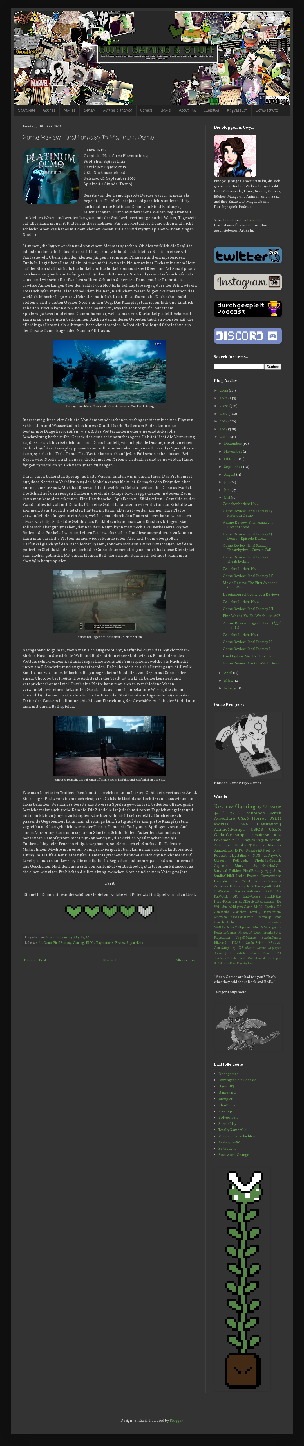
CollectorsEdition (259, 958)
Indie (240, 876)
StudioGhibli (224, 876)
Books (166, 111)
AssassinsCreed (242, 917)
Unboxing (238, 886)
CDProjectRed (253, 902)
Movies (69, 111)
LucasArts (274, 922)
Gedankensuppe (230, 835)
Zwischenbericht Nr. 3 (241, 569)
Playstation (222, 938)
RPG (277, 835)
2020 (224, 406)
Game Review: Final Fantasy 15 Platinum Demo (247, 513)
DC (279, 907)
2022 (224, 390)
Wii (216, 907)
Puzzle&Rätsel (258, 850)
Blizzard (220, 943)
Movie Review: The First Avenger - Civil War (251, 585)
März (229, 680)
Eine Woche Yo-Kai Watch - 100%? (251, 616)
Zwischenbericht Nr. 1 (240, 635)
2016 (224, 437)
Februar (231, 688)
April (228, 673)
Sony (277, 871)
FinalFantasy (62, 943)
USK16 (275, 829)
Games (49, 111)
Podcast (220, 855)
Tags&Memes (246, 938)
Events (252, 876)
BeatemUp (263, 917)
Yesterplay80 (229, 1142)
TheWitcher (222, 891)
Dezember (233, 443)
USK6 (242, 824)
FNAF (236, 943)
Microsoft (245, 933)
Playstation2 (272, 912)
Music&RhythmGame (236, 907)
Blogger (176, 1420)
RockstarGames (225, 933)
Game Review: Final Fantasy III (248, 609)
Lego (233, 948)
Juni (227, 490)
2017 (224, 429)
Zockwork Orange (233, 1155)
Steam (275, 807)
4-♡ (38, 943)
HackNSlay (273, 896)
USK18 (257, 829)
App (268, 871)
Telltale (231, 958)
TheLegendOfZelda (267, 886)
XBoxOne (220, 917)
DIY (235, 896)
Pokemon (222, 840)
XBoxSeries (247, 948)
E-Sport (276, 958)
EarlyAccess (251, 896)
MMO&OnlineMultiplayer (232, 927)
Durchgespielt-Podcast (237, 1080)
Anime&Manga (229, 829)
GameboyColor (224, 922)
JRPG (90, 943)
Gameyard (227, 1092)
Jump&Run (250, 840)
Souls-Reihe (254, 943)
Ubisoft (220, 860)
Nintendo (255, 813)
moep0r (225, 1098)
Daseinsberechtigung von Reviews (251, 594)
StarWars (220, 958)
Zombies (221, 886)
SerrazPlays (228, 1124)
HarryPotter (223, 902)
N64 (278, 902)
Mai (227, 498)
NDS (256, 855)
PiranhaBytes (271, 933)
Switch (274, 813)
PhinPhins (226, 1105)
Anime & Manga (117, 111)
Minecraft (269, 953)
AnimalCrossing (268, 881)
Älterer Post (185, 960)
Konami (268, 902)
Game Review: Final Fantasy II (247, 642)
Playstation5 (245, 964)
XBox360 (274, 943)
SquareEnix (135, 943)
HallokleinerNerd (225, 964)
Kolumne (255, 953)
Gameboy (239, 912)
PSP (279, 953)
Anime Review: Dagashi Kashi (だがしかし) (252, 626)
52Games (256, 845)
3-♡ (236, 813)
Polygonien (228, 1117)
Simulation (260, 835)
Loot (257, 933)
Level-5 (255, 912)
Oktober (231, 459)
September (233, 466)
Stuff (268, 891)
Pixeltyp (225, 1111)
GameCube (221, 912)
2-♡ (236, 840)
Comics (146, 111)
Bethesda (240, 860)
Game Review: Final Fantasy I (247, 649)
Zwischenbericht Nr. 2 (241, 602)
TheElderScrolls (268, 860)
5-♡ (262, 807)
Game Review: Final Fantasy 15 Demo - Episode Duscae (247, 536)
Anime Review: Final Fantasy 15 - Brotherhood (249, 525)
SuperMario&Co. (267, 866)
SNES (258, 907)
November (233, 451)
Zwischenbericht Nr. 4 (241, 504)
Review (120, 943)
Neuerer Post (35, 960)
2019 (224, 413)
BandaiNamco (271, 938)
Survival (220, 871)
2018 (224, 421)
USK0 (243, 818)
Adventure (224, 818)
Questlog (211, 111)
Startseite (26, 111)
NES (250, 886)
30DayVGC (272, 855)
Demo (48, 943)
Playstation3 (239, 855)
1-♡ (276, 850)
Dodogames (228, 1074)
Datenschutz (267, 111)
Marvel (241, 866)
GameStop (221, 948)
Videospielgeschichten (236, 1136)
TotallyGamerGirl (232, 1130)
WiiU (246, 881)
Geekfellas (240, 953)
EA (235, 881)
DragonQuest (222, 953)
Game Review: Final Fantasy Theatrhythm (245, 560)
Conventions (270, 876)
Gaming (78, 943)
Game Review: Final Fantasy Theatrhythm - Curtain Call (247, 548)
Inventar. (254, 220)
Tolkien (235, 871)
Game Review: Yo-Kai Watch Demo (252, 663)
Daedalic (221, 881)
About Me (187, 111)
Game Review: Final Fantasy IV (248, 576)
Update (242, 958)
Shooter (274, 845)
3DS (264, 840)
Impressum (237, 111)
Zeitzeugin (227, 1148)
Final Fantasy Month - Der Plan (248, 656)
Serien (89, 111)
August (230, 474)
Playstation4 (104, 943)
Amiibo (261, 948)
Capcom (221, 866)
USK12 (275, 818)
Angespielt (274, 948)
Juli (227, 482)
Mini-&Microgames (267, 927)
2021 (224, 398)
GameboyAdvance (247, 891)
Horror (259, 818)
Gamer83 (226, 1086)
